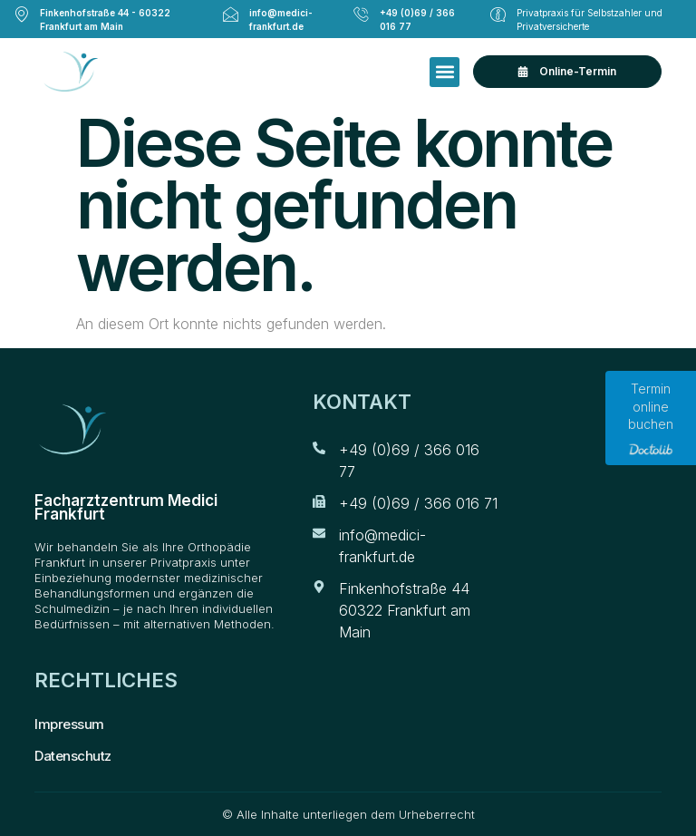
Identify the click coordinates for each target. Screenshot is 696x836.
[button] (444, 72)
